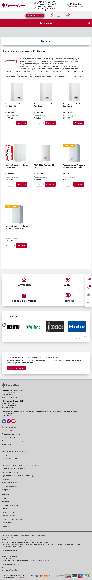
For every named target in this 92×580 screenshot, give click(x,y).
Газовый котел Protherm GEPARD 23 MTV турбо (74, 166)
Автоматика (6, 444)
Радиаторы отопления (10, 458)
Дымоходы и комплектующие (13, 441)
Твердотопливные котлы (11, 434)
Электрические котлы (10, 427)
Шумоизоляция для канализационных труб (18, 476)
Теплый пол (6, 462)
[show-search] (89, 23)
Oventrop (5, 479)
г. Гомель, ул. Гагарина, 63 (47, 4)
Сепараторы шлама (9, 486)
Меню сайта (46, 23)
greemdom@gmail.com (10, 397)
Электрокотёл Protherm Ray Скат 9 (45, 105)
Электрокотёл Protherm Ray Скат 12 (16, 105)
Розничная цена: (12, 116)
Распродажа (6, 489)
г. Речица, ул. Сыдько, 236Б (47, 9)
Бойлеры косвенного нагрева (13, 455)
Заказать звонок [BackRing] (35, 16)
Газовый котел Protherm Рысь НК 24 (16, 166)
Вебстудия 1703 (20, 577)
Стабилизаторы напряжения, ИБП (14, 469)
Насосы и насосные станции (12, 448)
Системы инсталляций (10, 472)
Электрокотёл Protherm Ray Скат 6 (74, 105)
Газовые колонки (8, 437)
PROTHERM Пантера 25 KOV (44, 166)
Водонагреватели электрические (14, 451)
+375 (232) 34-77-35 (8, 416)
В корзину (21, 123)
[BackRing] (88, 302)
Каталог (46, 41)
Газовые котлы (7, 430)
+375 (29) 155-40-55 (46, 6)
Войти (71, 6)
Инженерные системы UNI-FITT (13, 483)
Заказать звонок (16, 368)
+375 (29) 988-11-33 (46, 2)
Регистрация (79, 6)
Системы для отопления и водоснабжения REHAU (20, 465)
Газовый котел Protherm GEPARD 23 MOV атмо (16, 227)
